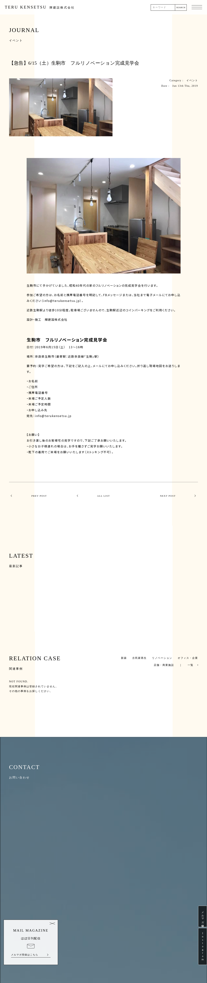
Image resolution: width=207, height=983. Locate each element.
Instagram (202, 946)
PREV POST (37, 496)
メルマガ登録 (202, 916)
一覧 (190, 665)
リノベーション (162, 657)
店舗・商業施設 (164, 665)
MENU (196, 7)
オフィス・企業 (188, 657)
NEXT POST (169, 496)
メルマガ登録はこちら (24, 954)
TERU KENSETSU (40, 7)
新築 (124, 657)
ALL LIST (103, 496)
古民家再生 (139, 657)
